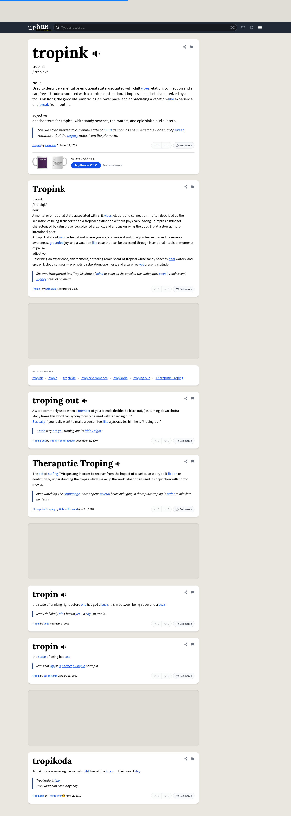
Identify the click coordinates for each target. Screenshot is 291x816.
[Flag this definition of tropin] (192, 592)
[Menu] (259, 27)
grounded (56, 242)
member (84, 410)
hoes (109, 771)
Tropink (36, 289)
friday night (93, 431)
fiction (172, 473)
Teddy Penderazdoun (62, 441)
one (83, 604)
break (44, 104)
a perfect (65, 666)
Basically (38, 421)
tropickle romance (94, 378)
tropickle (69, 378)
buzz (104, 604)
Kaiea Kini (50, 145)
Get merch (184, 146)
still (87, 771)
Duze (46, 624)
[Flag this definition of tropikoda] (192, 759)
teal (172, 259)
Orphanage (72, 494)
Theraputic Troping (169, 378)
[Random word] (232, 27)
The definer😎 (56, 796)
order (171, 494)
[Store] (242, 27)
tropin (52, 378)
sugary (72, 135)
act (41, 473)
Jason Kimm (50, 676)
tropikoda (120, 378)
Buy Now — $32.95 (86, 165)
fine (57, 780)
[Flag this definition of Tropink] (192, 187)
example (79, 666)
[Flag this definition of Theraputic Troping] (192, 461)
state (42, 656)
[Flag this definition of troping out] (192, 398)
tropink (36, 145)
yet (141, 264)
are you (58, 431)
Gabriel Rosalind (68, 509)
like (171, 99)
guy (52, 666)
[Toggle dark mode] (251, 27)
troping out (141, 378)
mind (108, 130)
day (137, 771)
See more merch (112, 165)
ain (61, 614)
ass (67, 656)
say (88, 614)
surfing (53, 473)
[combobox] (145, 27)
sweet (179, 130)
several (105, 494)
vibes (145, 88)
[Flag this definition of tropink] (191, 47)
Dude (41, 431)
